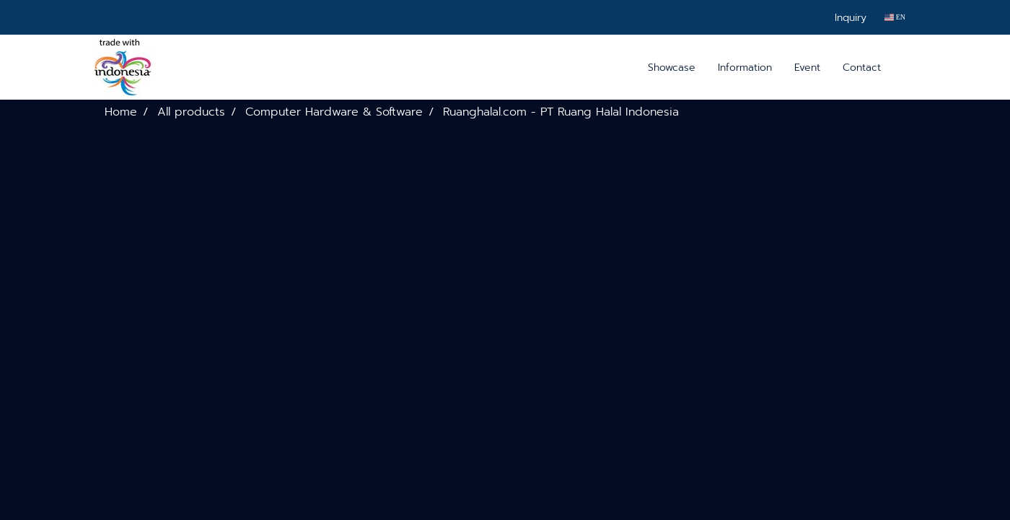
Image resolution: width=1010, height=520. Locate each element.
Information (745, 67)
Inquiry (850, 17)
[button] (904, 67)
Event (807, 67)
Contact (862, 67)
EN (894, 17)
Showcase (671, 67)
